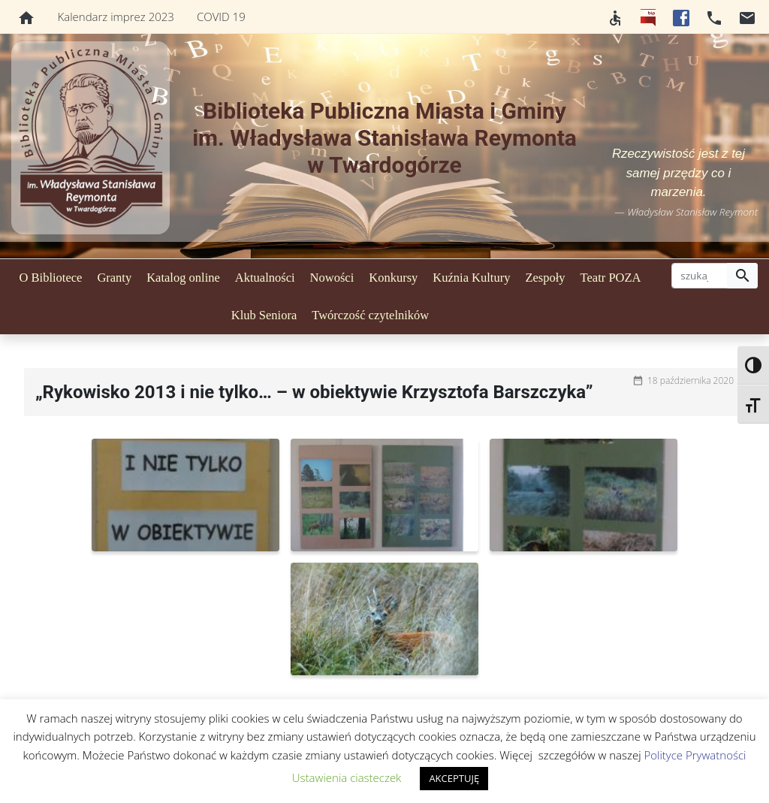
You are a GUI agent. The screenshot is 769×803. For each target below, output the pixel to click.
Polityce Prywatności (695, 754)
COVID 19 (221, 16)
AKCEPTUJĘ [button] (454, 778)
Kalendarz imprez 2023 (116, 16)
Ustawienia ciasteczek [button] (347, 777)
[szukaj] (699, 275)
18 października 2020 (690, 380)
